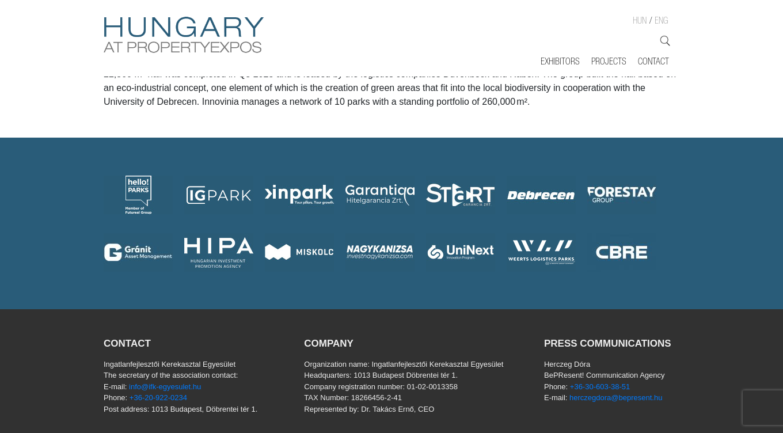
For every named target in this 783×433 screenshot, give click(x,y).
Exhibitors (560, 62)
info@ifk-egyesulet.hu (165, 386)
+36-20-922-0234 (158, 397)
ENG (661, 21)
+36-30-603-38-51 (600, 386)
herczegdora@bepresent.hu (615, 397)
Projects (608, 62)
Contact (653, 62)
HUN (640, 21)
